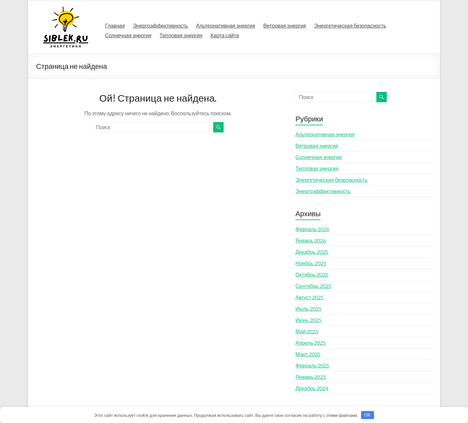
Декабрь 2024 (311, 388)
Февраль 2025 (312, 365)
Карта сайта (225, 35)
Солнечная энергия (128, 35)
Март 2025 (307, 354)
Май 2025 (306, 331)
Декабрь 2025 (311, 252)
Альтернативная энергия (225, 25)
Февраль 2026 (312, 229)
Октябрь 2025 (311, 274)
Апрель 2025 (310, 343)
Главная (115, 25)
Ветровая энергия (284, 25)
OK (367, 414)
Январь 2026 (310, 240)
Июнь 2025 (308, 320)
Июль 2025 (308, 308)
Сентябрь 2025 (313, 286)
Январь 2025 (310, 377)
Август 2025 (309, 297)
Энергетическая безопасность (350, 25)
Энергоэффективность (160, 25)
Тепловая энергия (181, 35)
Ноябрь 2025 (310, 263)
